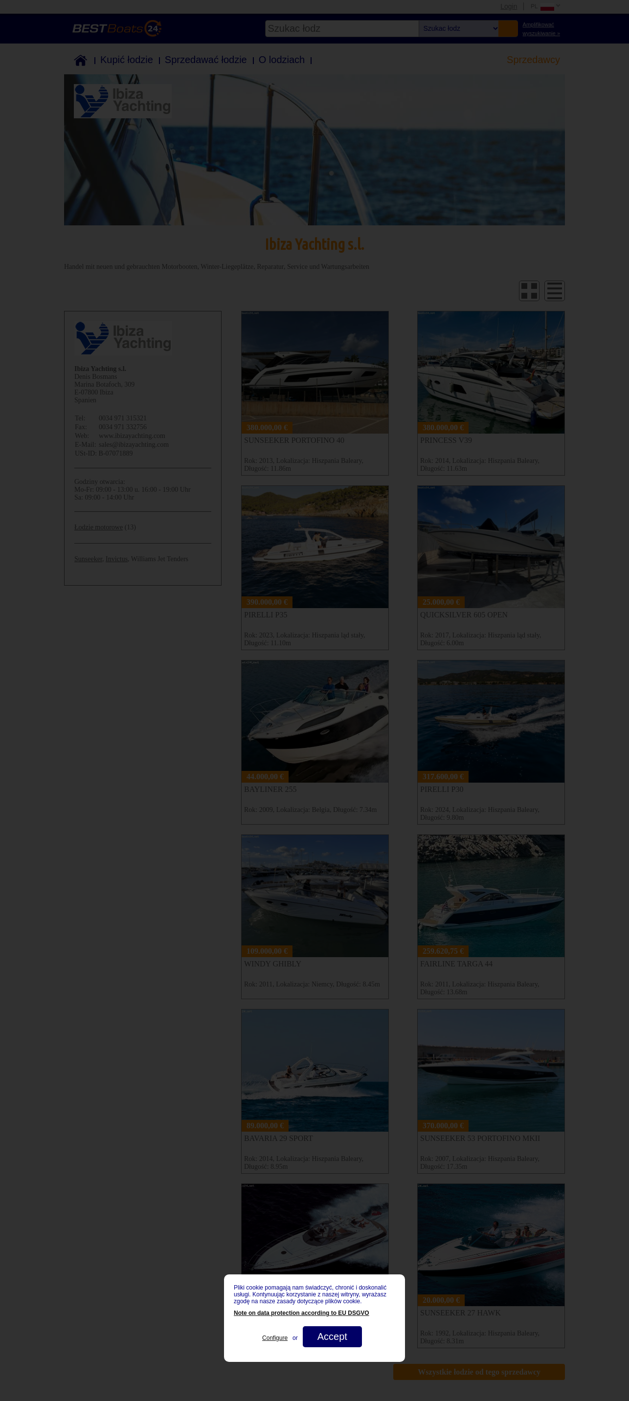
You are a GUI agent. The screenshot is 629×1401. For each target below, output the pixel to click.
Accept (332, 1336)
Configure (275, 1338)
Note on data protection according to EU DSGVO (301, 1313)
